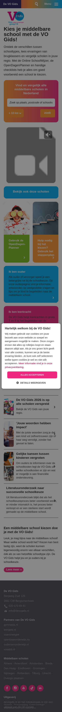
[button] (31, 383)
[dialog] (30, 356)
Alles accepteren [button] (32, 375)
